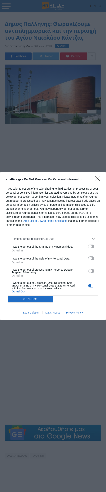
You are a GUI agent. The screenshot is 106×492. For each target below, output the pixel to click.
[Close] (98, 179)
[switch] (91, 246)
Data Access (52, 312)
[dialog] (53, 246)
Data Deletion (31, 312)
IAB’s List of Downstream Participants (45, 220)
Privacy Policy (74, 312)
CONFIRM (30, 298)
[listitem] (53, 239)
